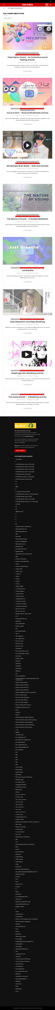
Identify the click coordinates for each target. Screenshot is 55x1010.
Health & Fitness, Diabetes (22, 685)
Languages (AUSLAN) (21, 784)
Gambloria (18, 666)
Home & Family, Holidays (22, 702)
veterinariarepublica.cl (21, 979)
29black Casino (19, 511)
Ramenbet (18, 894)
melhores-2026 (19, 819)
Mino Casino (19, 824)
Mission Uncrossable (21, 827)
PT (16, 889)
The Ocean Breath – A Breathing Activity (27, 397)
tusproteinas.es (19, 964)
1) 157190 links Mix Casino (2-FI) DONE (25, 469)
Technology (19, 946)
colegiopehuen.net (20, 598)
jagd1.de (18, 732)
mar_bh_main (19, 797)
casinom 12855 (19, 586)
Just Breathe (27, 270)
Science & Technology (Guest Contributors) (27, 919)
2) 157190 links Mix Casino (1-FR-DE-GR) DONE (27, 494)
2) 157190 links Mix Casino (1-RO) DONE (25, 499)
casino (17, 564)
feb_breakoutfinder (20, 631)
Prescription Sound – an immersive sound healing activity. (27, 58)
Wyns (17, 986)
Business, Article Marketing (22, 561)
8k (16, 524)
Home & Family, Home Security (23, 705)
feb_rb (17, 633)
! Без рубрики (19, 459)
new (17, 842)
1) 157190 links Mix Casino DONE (23, 474)
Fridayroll (18, 661)
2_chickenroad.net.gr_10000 (23, 491)
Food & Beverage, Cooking (22, 653)
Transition (18, 956)
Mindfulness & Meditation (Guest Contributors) (27, 822)
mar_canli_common (21, 799)
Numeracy (18, 854)
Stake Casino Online (21, 936)
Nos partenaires (19, 852)
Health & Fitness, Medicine (22, 690)
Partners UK (18, 866)
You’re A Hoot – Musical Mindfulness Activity (27, 113)
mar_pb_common (20, 812)
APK (16, 534)
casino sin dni (19, 571)
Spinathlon (18, 934)
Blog (17, 556)
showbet (18, 924)
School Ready (19, 916)
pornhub (18, 876)
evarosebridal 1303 (20, 623)
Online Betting (19, 857)
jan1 (16, 752)
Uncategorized (19, 966)
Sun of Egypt (19, 939)
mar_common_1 (20, 807)
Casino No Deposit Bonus (22, 566)
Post (17, 879)
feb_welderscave (20, 638)
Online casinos (19, 859)
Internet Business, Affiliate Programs (25, 717)
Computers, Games (21, 601)
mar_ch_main (19, 802)
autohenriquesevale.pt (21, 539)
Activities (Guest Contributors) (23, 53)
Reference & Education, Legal (23, 901)
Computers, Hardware (21, 603)
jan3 (17, 757)
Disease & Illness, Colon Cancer (23, 613)
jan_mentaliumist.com (21, 744)
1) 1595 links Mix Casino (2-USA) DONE (25, 476)
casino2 (18, 579)
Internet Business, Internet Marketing (25, 724)
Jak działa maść (20, 734)
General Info (19, 668)
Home (4, 8)
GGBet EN (18, 671)
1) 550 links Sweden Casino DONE (24, 479)
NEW (17, 839)
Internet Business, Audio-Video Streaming (26, 720)
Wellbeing (18, 981)
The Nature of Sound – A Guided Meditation (27, 219)
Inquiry (17, 715)
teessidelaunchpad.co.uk (22, 949)
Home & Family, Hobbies (22, 700)
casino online (19, 569)
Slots (17, 929)
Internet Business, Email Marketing (24, 722)
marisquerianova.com (21, 817)
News (17, 847)
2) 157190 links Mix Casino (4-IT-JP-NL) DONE (27, 501)
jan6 (17, 764)
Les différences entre (21, 787)
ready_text (18, 899)
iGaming (18, 712)
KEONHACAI (18, 774)
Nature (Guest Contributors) (23, 837)
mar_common (19, 804)
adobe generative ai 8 (21, 531)
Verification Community (22, 976)
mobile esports (19, 829)
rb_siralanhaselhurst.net (22, 896)
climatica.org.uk (20, 596)
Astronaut (18, 536)
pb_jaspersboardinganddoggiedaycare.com (27, 871)
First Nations (19, 648)
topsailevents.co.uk (20, 954)
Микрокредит (19, 989)
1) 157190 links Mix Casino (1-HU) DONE (25, 466)
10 (16, 481)
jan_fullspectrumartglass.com (23, 739)
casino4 (18, 584)
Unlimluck (18, 974)
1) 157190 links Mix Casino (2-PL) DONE (25, 471)
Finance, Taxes (19, 646)
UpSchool (17, 445)
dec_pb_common (20, 611)
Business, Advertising (21, 559)
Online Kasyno (19, 861)
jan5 (17, 762)
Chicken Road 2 (19, 593)
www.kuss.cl (18, 984)
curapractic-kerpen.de (21, 606)
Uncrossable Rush (20, 969)
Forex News (18, 656)
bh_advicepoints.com (21, 549)
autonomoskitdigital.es (21, 541)
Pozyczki (18, 886)
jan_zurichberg (19, 749)
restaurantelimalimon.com (22, 904)
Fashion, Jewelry (20, 626)
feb (16, 628)
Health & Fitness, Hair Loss (22, 687)
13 (16, 484)
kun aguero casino (20, 782)
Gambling (18, 663)
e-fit (17, 616)
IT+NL (17, 729)
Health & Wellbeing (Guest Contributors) (26, 692)
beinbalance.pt (19, 546)
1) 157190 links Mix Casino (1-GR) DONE (25, 464)
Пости (17, 991)
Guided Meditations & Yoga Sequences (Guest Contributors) (27, 54)
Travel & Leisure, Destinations (23, 959)
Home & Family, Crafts (21, 695)
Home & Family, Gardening (22, 697)
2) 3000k (18, 504)
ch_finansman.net (20, 589)
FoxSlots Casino (19, 658)
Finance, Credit (19, 641)
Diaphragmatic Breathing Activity (27, 373)
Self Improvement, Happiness (23, 921)
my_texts (18, 834)
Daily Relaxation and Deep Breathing (27, 322)
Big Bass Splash (19, 551)
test (17, 951)
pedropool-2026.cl (20, 874)
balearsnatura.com (20, 544)
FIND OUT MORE (20, 450)
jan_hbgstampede (20, 742)
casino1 (17, 576)
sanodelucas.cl (19, 914)
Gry (16, 673)
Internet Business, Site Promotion (24, 727)
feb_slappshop (19, 636)
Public (17, 891)
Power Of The (19, 884)
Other (17, 864)
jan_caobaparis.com (21, 737)
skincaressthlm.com (21, 926)
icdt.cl (17, 710)
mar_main (18, 809)
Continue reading (27, 71)
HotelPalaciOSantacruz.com (23, 707)
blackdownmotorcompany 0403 (24, 554)
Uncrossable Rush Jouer (22, 971)
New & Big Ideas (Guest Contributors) (25, 844)
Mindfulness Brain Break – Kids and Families (27, 166)
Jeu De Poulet (19, 767)
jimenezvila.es (19, 769)
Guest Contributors (34, 53)
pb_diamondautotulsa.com (23, 869)
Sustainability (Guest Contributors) (24, 941)
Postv (17, 881)
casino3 (18, 581)
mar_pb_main (19, 814)
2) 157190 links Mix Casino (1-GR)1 (24, 496)
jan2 (17, 754)
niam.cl (17, 849)
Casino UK (18, 574)
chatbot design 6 (20, 591)
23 (16, 506)
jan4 (17, 759)
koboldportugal (19, 779)
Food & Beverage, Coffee (22, 651)
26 (16, 509)
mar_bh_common (20, 794)
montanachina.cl (20, 832)
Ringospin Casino (20, 906)
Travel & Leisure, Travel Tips (22, 961)
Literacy (18, 792)
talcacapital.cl (19, 944)
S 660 (17, 911)
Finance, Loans (19, 643)
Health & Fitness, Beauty (22, 682)
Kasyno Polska (19, 772)
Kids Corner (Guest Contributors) (27, 110)
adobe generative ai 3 (21, 529)
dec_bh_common (20, 608)
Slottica (17, 931)
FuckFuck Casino (29, 436)
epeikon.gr (18, 621)
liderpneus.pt (19, 789)
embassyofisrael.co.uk (21, 618)
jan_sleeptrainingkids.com (22, 747)
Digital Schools (23, 62)
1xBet (17, 486)
